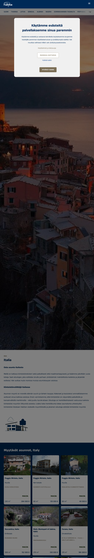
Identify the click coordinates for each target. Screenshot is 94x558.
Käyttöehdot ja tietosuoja (47, 48)
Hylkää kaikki (47, 60)
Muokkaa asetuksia (48, 55)
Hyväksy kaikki (48, 70)
